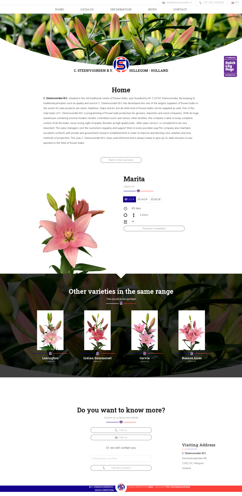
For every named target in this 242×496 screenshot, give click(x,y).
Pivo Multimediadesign (178, 487)
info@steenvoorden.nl (177, 2)
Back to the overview (121, 160)
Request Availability (154, 228)
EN (234, 2)
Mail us (121, 437)
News (152, 9)
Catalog (87, 9)
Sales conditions (104, 490)
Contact (180, 9)
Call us (121, 430)
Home (59, 9)
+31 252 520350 (211, 3)
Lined (150, 487)
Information (121, 9)
